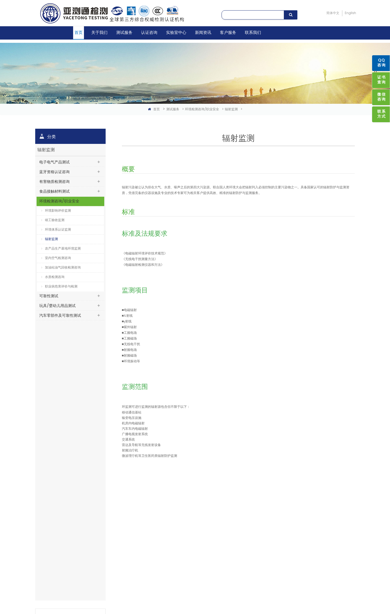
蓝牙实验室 (98, 516)
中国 (144, 516)
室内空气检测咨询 (56, 258)
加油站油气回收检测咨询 (61, 267)
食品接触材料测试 (54, 191)
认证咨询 (149, 32)
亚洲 (144, 508)
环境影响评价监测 (56, 210)
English (350, 13)
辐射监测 (231, 109)
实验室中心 (176, 32)
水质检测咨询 (52, 277)
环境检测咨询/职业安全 (202, 109)
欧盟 (144, 542)
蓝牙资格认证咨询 (54, 172)
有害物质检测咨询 (54, 182)
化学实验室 (98, 559)
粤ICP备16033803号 (148, 597)
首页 (78, 32)
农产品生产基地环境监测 (61, 248)
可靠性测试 (48, 296)
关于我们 (99, 32)
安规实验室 (98, 551)
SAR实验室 (97, 534)
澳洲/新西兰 (149, 551)
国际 (144, 525)
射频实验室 (98, 525)
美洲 (144, 534)
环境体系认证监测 (56, 229)
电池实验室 (98, 542)
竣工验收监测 (52, 220)
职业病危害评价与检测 (59, 286)
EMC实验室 (98, 508)
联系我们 (253, 32)
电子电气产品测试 (54, 162)
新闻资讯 (203, 32)
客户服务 (228, 32)
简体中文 (332, 13)
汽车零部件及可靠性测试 (60, 315)
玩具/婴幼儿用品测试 (57, 306)
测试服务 (124, 32)
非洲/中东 (148, 559)
